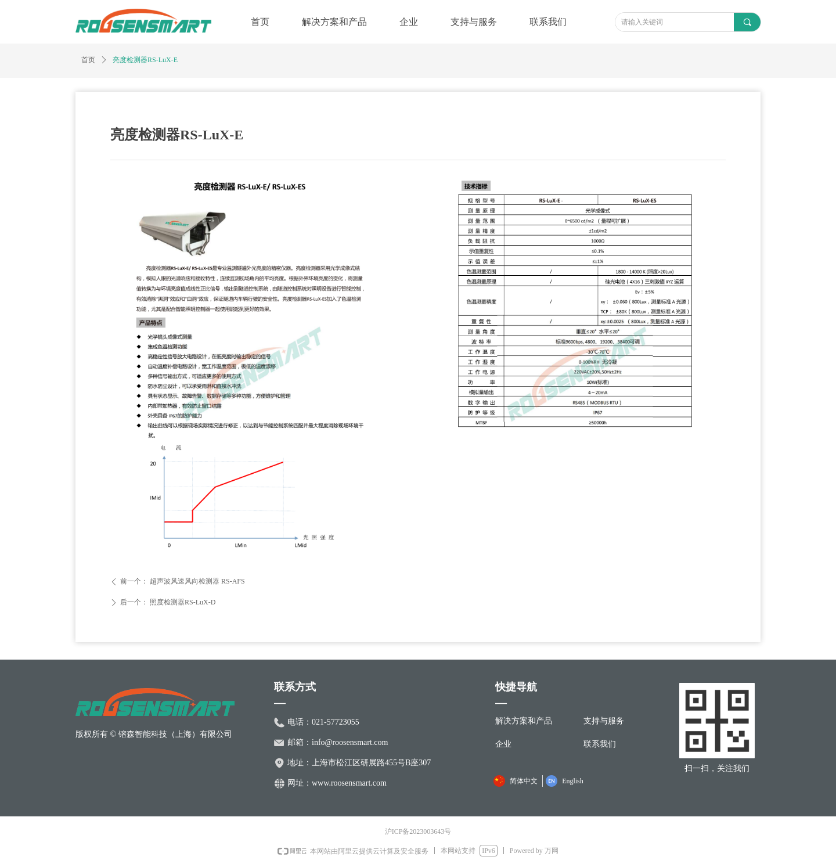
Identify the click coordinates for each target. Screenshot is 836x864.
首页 (88, 60)
